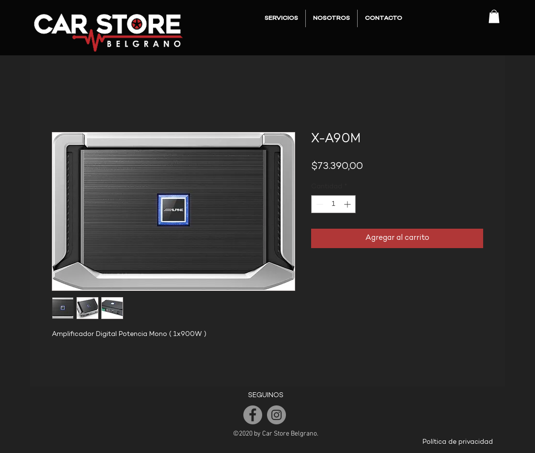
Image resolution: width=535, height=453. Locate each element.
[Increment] (348, 204)
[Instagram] (276, 414)
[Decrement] (319, 204)
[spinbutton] (333, 204)
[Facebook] (252, 414)
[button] (494, 16)
